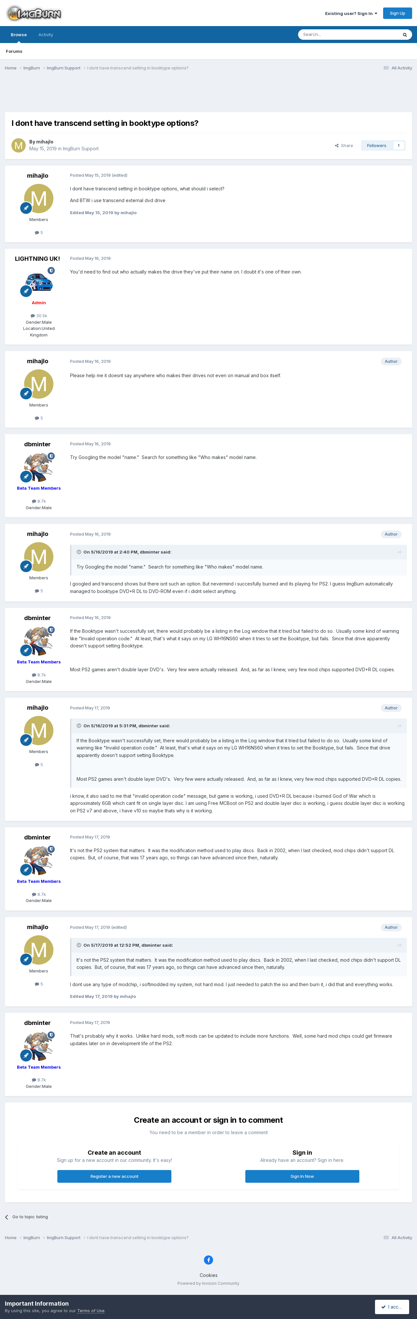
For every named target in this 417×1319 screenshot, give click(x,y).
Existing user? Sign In (351, 13)
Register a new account (114, 1176)
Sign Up (397, 13)
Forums (14, 51)
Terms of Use (91, 1310)
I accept (393, 1307)
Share (344, 145)
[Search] (331, 34)
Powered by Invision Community (208, 1283)
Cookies (209, 1275)
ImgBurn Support (81, 148)
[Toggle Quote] (79, 552)
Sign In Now (302, 1176)
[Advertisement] (208, 95)
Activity (45, 34)
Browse (19, 37)
